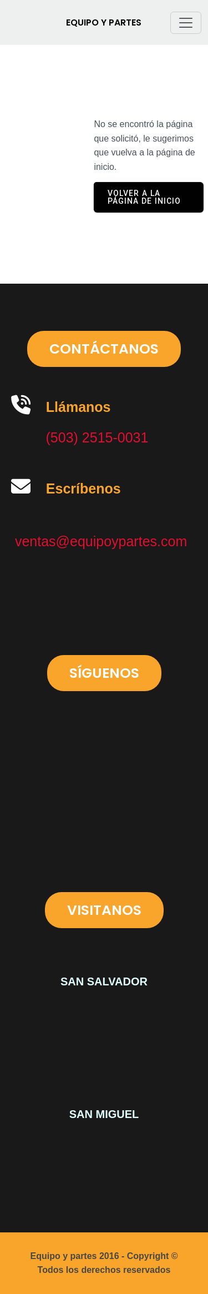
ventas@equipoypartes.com (101, 541)
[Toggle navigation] (185, 23)
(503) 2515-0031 (97, 437)
